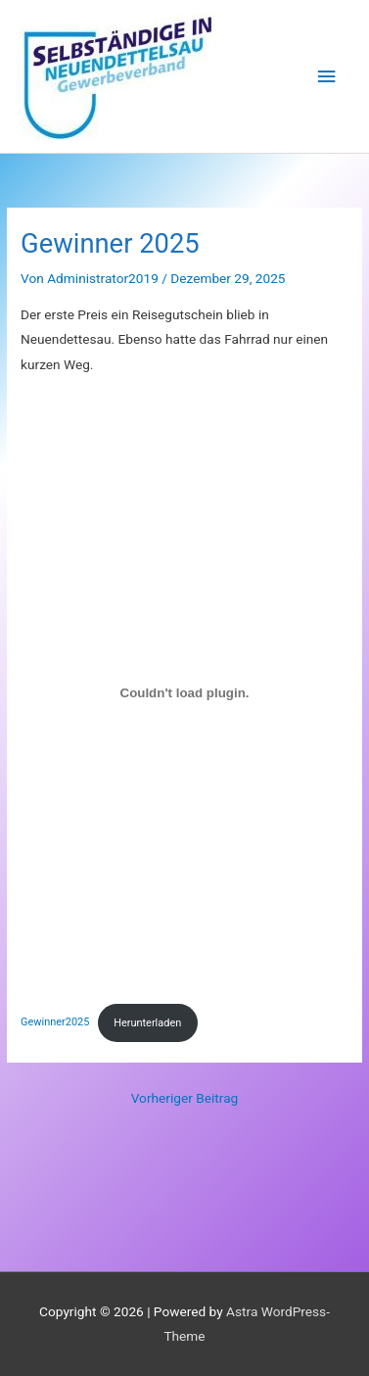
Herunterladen (147, 1023)
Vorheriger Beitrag (185, 1098)
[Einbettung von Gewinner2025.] (184, 692)
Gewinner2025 (55, 1023)
